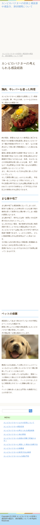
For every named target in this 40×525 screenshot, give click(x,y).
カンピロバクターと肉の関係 (15, 434)
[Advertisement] (20, 32)
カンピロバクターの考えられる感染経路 (19, 430)
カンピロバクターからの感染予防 (16, 456)
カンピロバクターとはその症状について (19, 423)
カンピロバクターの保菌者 (14, 448)
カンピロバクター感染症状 (14, 426)
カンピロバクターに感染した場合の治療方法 (21, 444)
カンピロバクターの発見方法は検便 (17, 452)
